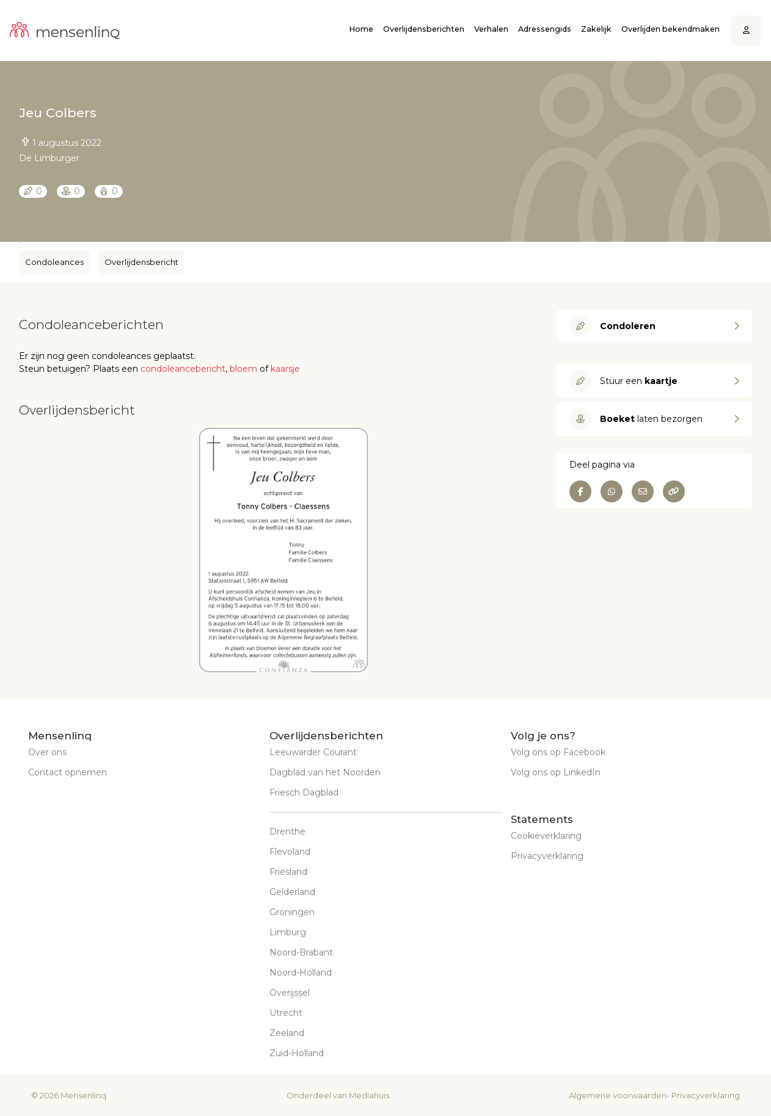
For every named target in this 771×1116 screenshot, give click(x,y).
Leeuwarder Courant (313, 752)
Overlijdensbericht (141, 262)
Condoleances (54, 262)
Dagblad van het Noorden (325, 772)
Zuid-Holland (296, 1053)
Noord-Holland (300, 972)
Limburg (287, 932)
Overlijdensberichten (423, 29)
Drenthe (287, 831)
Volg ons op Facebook (558, 752)
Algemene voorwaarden (618, 1095)
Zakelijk (596, 29)
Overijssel (289, 992)
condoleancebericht (183, 368)
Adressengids (544, 29)
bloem (243, 368)
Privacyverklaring (547, 855)
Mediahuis (369, 1095)
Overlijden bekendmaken (670, 29)
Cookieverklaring (546, 835)
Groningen (292, 912)
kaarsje (285, 368)
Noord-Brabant (301, 952)
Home (361, 29)
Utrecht (285, 1012)
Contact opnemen (67, 772)
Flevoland (289, 851)
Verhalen (491, 29)
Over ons (47, 752)
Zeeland (286, 1032)
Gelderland (292, 891)
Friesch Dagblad (303, 792)
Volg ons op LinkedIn (556, 772)
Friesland (288, 871)
